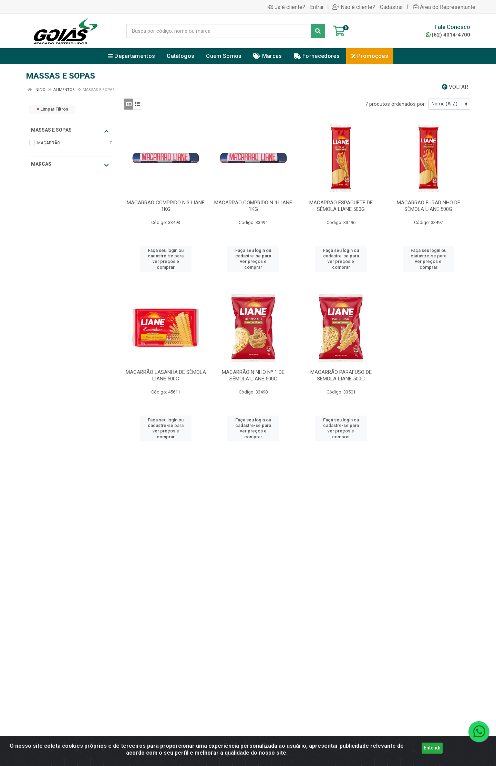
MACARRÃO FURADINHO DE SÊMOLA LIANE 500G (428, 206)
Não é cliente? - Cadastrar (367, 7)
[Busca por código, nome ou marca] (218, 31)
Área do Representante (444, 7)
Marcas (69, 164)
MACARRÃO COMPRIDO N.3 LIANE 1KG (166, 206)
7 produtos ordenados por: (395, 104)
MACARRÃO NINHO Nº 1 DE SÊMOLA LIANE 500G (253, 375)
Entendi (432, 749)
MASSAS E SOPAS (69, 130)
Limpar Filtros (52, 109)
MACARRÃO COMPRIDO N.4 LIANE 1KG (253, 206)
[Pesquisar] (318, 31)
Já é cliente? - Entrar (296, 7)
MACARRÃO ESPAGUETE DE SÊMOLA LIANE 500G (341, 206)
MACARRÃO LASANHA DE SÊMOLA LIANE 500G (166, 375)
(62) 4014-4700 (448, 35)
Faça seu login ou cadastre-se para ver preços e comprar (166, 259)
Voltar (455, 87)
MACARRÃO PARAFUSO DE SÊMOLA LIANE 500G (341, 375)
